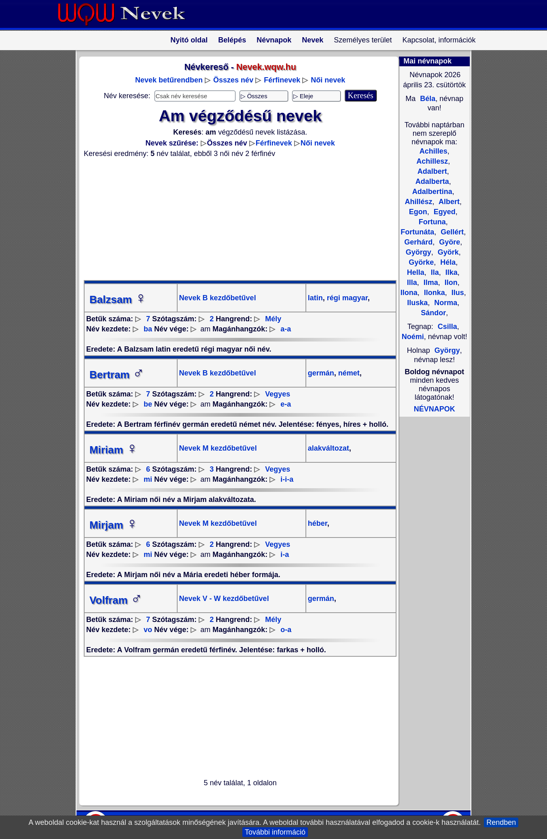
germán (321, 373)
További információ (275, 832)
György (447, 350)
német (348, 373)
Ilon (450, 282)
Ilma (430, 282)
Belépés (232, 40)
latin (315, 298)
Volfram (115, 600)
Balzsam (117, 299)
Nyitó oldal (189, 40)
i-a (284, 554)
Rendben (501, 822)
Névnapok (274, 40)
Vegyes (277, 394)
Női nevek (328, 80)
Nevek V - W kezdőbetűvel (224, 598)
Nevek (312, 40)
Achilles (433, 151)
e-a (285, 404)
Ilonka (433, 293)
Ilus (456, 293)
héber (317, 523)
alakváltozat (328, 448)
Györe (448, 242)
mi (148, 479)
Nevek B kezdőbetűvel (217, 298)
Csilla (447, 327)
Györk (447, 252)
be (148, 404)
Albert (448, 202)
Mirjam (113, 525)
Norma (444, 303)
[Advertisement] (235, 219)
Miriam (113, 449)
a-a (285, 329)
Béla (426, 99)
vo (148, 630)
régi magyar (346, 298)
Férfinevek (282, 80)
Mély (273, 319)
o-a (285, 630)
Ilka (450, 272)
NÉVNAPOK (434, 409)
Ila (434, 272)
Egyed (444, 212)
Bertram (116, 374)
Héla (447, 262)
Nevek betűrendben (169, 80)
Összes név (233, 80)
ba (148, 329)
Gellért (451, 232)
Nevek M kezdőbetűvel (218, 448)
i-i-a (286, 479)
